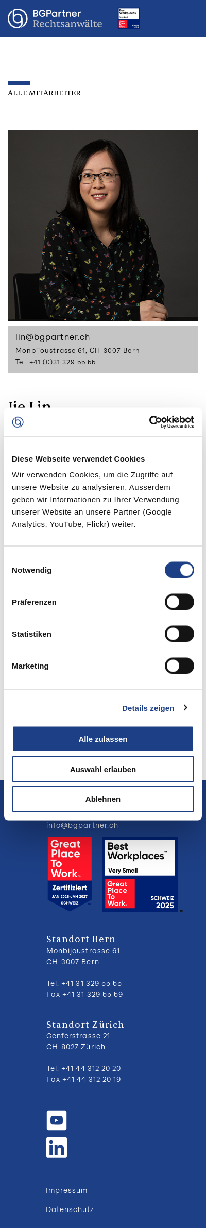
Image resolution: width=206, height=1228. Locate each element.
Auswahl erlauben (103, 768)
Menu (188, 18)
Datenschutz (70, 1209)
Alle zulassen (102, 739)
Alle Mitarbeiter (44, 93)
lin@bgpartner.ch (52, 337)
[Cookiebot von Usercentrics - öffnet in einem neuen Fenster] (149, 422)
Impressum (67, 1190)
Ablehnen (103, 799)
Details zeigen (148, 707)
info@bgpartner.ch (82, 825)
